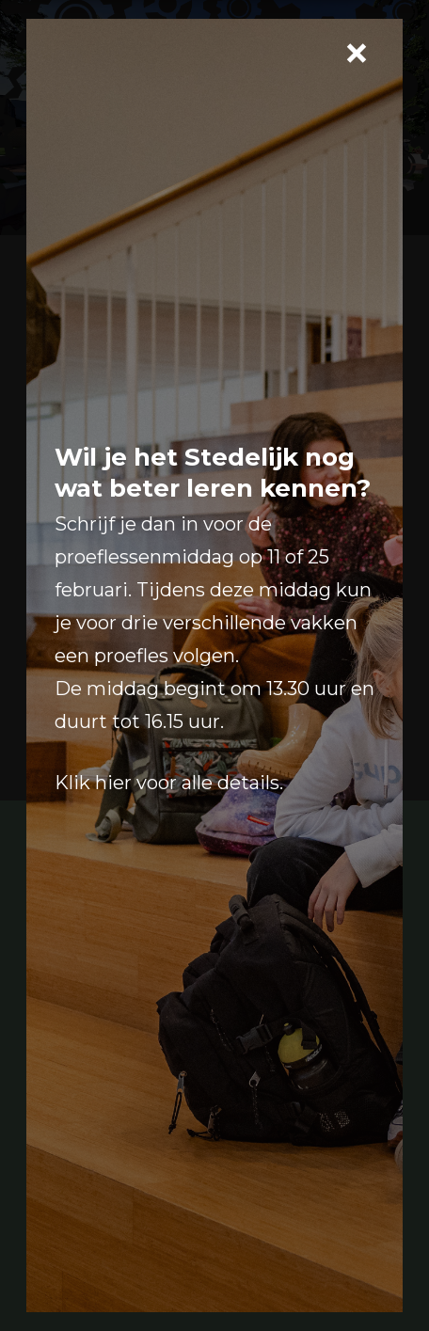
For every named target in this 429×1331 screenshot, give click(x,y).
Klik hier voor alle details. (169, 782)
